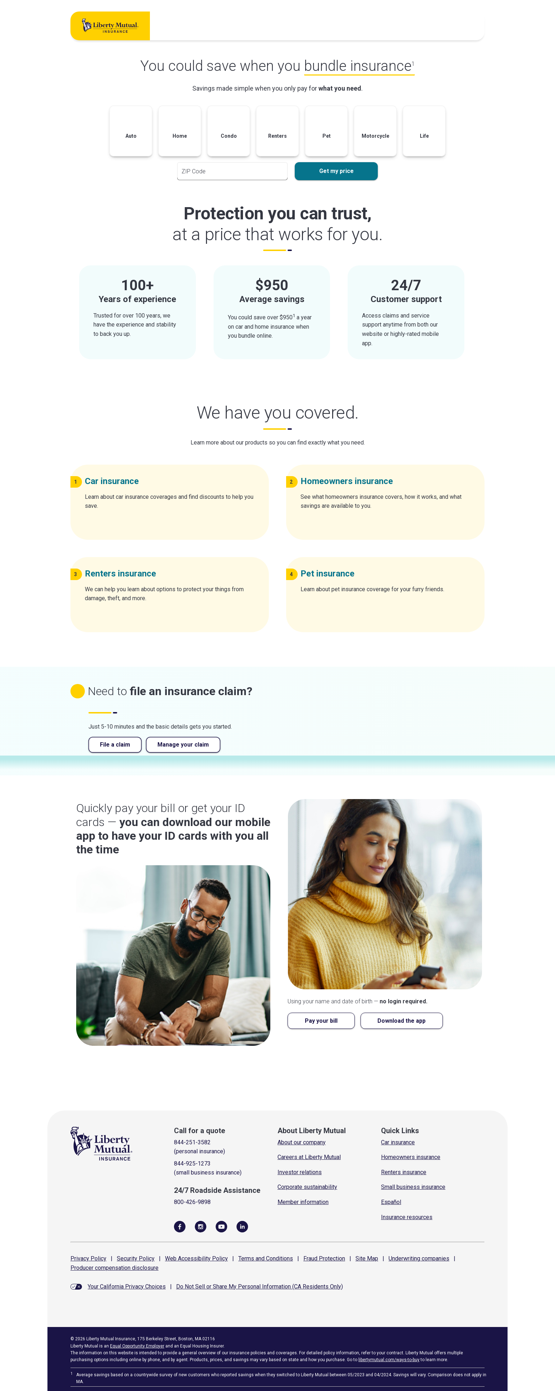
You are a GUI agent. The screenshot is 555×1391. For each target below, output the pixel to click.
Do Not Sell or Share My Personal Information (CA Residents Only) (259, 1286)
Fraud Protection (324, 1258)
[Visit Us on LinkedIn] (242, 1226)
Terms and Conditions (265, 1258)
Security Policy (136, 1258)
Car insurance (398, 1142)
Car (115, 481)
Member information (303, 1202)
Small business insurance (413, 1187)
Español (391, 1202)
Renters (123, 574)
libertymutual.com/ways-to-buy (388, 1359)
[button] (131, 132)
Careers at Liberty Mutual (309, 1157)
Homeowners (350, 481)
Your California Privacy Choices (127, 1286)
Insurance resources (406, 1217)
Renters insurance (403, 1172)
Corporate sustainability (307, 1187)
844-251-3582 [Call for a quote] (192, 1142)
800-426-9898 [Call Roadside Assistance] (192, 1202)
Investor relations (300, 1172)
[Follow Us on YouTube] (221, 1226)
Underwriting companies (419, 1258)
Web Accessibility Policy (196, 1258)
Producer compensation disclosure (114, 1267)
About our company (302, 1142)
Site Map (367, 1258)
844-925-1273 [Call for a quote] (192, 1163)
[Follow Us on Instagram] (200, 1226)
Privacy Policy (88, 1258)
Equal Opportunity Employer (137, 1346)
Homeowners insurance (410, 1157)
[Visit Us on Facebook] (179, 1226)
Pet (330, 574)
